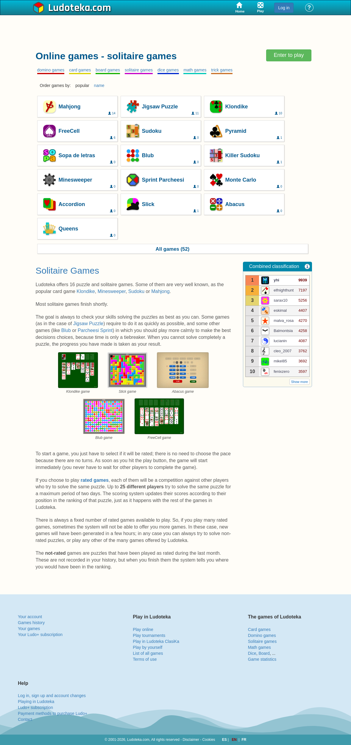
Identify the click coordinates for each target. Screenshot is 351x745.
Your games (29, 628)
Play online (143, 629)
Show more (299, 382)
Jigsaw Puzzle (88, 323)
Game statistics (262, 659)
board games (108, 70)
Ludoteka (69, 8)
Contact (25, 719)
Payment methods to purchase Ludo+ (52, 713)
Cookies (208, 740)
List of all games (148, 653)
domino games (51, 70)
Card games (259, 629)
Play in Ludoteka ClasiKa (156, 641)
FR (244, 740)
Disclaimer (190, 740)
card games (80, 70)
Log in (283, 7)
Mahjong (160, 291)
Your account (30, 616)
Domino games (262, 635)
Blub (66, 330)
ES (225, 740)
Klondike (86, 291)
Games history (31, 622)
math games (194, 70)
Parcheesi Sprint (95, 330)
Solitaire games (262, 641)
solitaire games (139, 70)
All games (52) (173, 249)
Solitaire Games (67, 270)
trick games (222, 70)
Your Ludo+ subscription (40, 634)
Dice (252, 653)
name (99, 85)
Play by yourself (147, 647)
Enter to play (289, 55)
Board (263, 653)
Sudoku (136, 291)
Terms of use (145, 659)
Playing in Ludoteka (36, 701)
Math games (259, 647)
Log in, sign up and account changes (52, 695)
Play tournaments (149, 635)
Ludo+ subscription (35, 707)
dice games (168, 70)
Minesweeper (112, 291)
